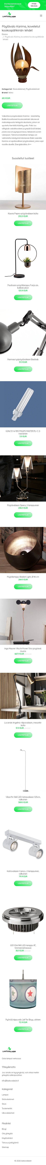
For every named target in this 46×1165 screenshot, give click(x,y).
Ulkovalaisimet (8, 1113)
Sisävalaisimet (19, 89)
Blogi (4, 1129)
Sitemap (5, 1147)
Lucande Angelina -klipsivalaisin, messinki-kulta (23, 724)
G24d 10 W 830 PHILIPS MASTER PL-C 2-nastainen (23, 432)
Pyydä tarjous (34, 5)
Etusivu (5, 34)
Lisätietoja (12, 105)
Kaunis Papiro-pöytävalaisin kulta (23, 213)
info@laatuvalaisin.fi (10, 1080)
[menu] (41, 15)
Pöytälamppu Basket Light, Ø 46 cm (23, 577)
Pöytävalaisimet (32, 89)
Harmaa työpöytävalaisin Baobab (23, 359)
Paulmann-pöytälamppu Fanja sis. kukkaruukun (23, 286)
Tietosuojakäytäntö (10, 1142)
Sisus (4, 1104)
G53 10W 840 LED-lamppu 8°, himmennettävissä (23, 946)
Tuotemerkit (7, 1108)
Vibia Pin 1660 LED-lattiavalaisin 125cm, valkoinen (23, 798)
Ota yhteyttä (7, 1133)
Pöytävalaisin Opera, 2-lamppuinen (23, 505)
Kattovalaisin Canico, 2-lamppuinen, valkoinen (23, 872)
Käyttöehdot (7, 1138)
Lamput (5, 1095)
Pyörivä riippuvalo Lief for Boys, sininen (23, 1019)
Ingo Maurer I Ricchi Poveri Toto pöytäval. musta (23, 649)
